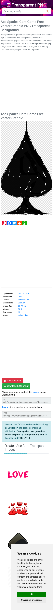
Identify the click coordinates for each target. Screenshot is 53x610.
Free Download (12, 380)
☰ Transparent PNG (26, 5)
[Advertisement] (26, 82)
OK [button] (32, 594)
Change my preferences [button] (31, 600)
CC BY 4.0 (25, 438)
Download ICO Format (16, 386)
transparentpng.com (34, 434)
